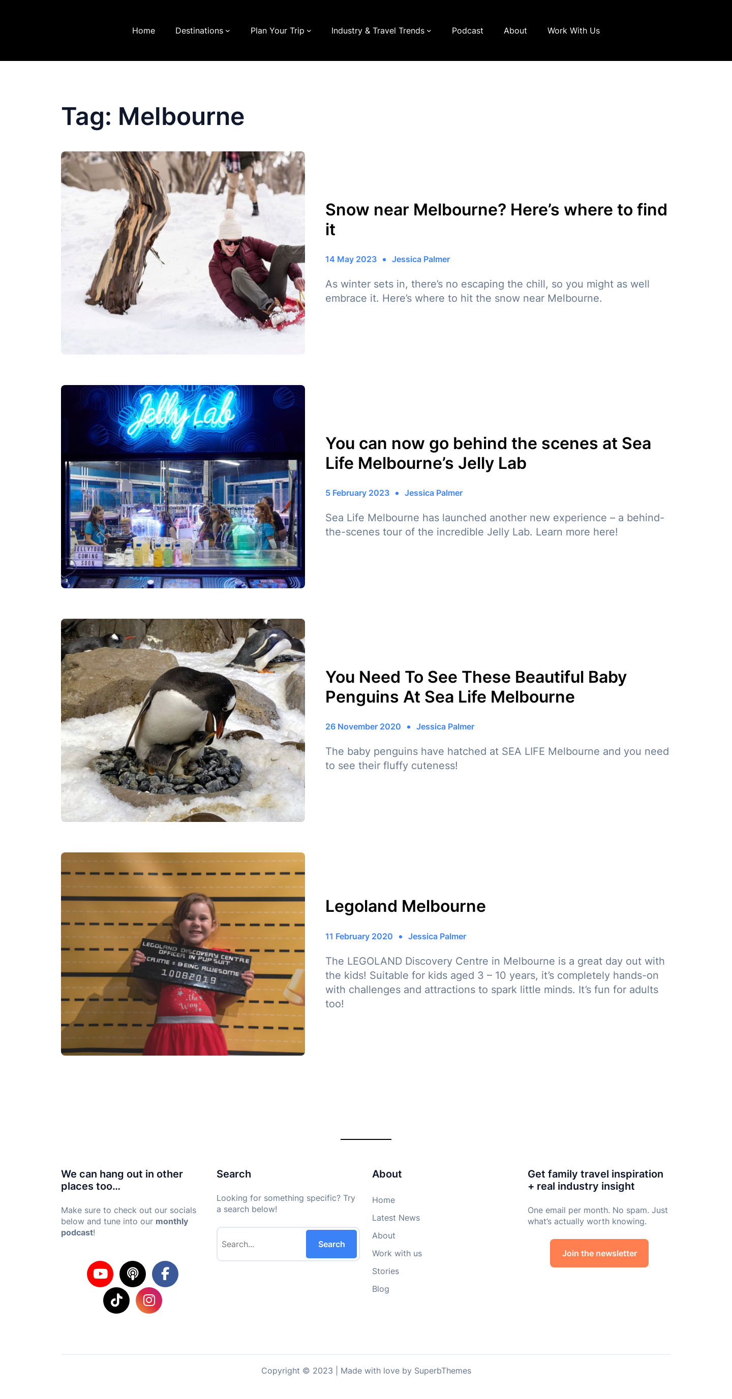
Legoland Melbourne (405, 906)
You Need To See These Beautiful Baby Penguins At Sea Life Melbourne (476, 686)
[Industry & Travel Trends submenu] (429, 30)
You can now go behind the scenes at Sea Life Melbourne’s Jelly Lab (488, 453)
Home (143, 30)
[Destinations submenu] (227, 30)
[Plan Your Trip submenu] (309, 30)
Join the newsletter (599, 1253)
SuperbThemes (442, 1370)
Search (331, 1244)
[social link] (100, 1274)
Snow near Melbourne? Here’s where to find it (496, 219)
